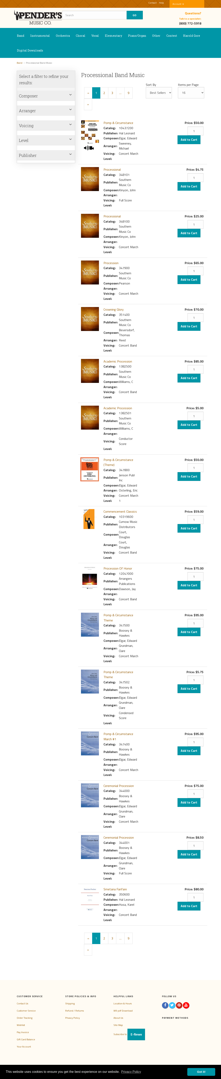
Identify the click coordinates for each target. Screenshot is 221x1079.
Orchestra (63, 36)
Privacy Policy (72, 1018)
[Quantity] (195, 131)
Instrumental (40, 36)
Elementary (113, 36)
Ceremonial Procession (119, 785)
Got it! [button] (201, 1071)
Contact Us (22, 1003)
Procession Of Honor (118, 568)
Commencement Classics (120, 511)
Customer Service (26, 1011)
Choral (80, 36)
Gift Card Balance (26, 1039)
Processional (112, 169)
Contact (152, 3)
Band (20, 36)
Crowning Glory (114, 309)
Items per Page (188, 84)
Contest (171, 36)
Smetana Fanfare (115, 889)
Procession (111, 263)
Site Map (118, 1025)
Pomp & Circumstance (118, 122)
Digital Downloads (30, 50)
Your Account (24, 1046)
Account (178, 4)
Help (161, 3)
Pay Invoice (23, 1032)
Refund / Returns (74, 1011)
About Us (118, 1018)
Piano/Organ (137, 36)
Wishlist (21, 1025)
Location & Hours (122, 1003)
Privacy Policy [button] (131, 1071)
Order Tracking (24, 1018)
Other (156, 36)
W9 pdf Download (123, 1011)
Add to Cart (189, 139)
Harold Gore (191, 36)
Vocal (95, 36)
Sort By (151, 84)
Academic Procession (118, 361)
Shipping (70, 1003)
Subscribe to (129, 1034)
